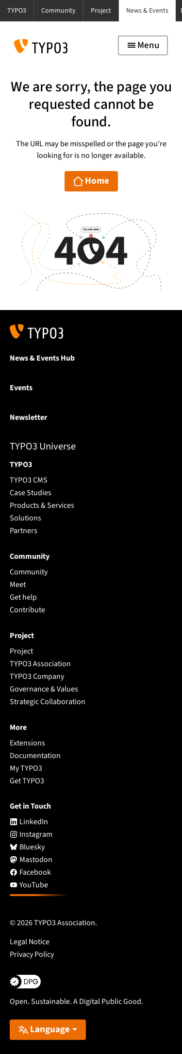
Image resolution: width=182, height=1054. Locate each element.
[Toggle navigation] (143, 45)
